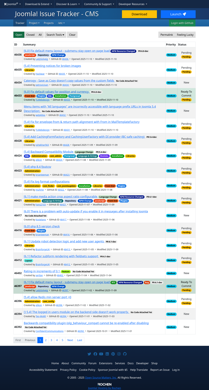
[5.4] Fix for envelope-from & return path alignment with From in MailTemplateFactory (81, 122)
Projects (49, 23)
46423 (66, 174)
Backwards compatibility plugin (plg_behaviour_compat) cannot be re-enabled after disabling (86, 323)
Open (19, 35)
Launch (178, 14)
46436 (65, 58)
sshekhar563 (42, 144)
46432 (62, 115)
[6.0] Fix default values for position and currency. (57, 92)
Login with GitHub (182, 23)
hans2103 (41, 204)
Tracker (20, 23)
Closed (30, 35)
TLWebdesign (43, 99)
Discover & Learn (67, 4)
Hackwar (40, 73)
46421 (63, 204)
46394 (63, 316)
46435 (62, 73)
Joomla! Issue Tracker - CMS (57, 13)
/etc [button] (60, 23)
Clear (72, 35)
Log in (176, 370)
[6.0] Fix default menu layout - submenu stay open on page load (67, 51)
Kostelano (41, 219)
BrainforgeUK (43, 249)
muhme (40, 189)
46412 (67, 264)
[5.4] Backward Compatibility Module (49, 152)
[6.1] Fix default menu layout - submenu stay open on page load (67, 282)
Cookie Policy (87, 370)
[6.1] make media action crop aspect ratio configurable (61, 196)
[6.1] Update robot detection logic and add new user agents (64, 241)
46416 (66, 234)
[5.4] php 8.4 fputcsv (37, 167)
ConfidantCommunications (50, 331)
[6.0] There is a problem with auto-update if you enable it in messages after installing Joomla (86, 211)
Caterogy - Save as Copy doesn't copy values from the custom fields (69, 80)
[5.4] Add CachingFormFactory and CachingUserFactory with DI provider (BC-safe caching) (84, 137)
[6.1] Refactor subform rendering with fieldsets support (61, 256)
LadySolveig (42, 58)
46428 (66, 144)
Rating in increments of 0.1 (42, 271)
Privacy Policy (68, 370)
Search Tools (55, 35)
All (40, 35)
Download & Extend (37, 4)
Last (79, 340)
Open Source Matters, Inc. (101, 377)
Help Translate (139, 370)
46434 (65, 84)
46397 (65, 290)
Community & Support (98, 4)
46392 (81, 331)
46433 (67, 99)
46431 (67, 129)
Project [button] (33, 23)
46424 (59, 159)
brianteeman (42, 174)
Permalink (167, 35)
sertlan (39, 275)
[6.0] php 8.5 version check (42, 226)
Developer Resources (132, 4)
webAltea (40, 115)
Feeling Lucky (185, 35)
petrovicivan (42, 84)
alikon (39, 159)
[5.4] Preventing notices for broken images (52, 66)
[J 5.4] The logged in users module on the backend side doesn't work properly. (76, 312)
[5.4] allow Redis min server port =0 (47, 297)
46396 (59, 305)
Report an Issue (160, 370)
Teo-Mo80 (41, 316)
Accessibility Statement (43, 370)
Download (139, 14)
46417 (63, 219)
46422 (61, 189)
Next (70, 340)
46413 (67, 249)
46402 (60, 275)
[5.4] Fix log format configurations (47, 181)
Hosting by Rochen (104, 388)
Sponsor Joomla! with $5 (113, 370)
